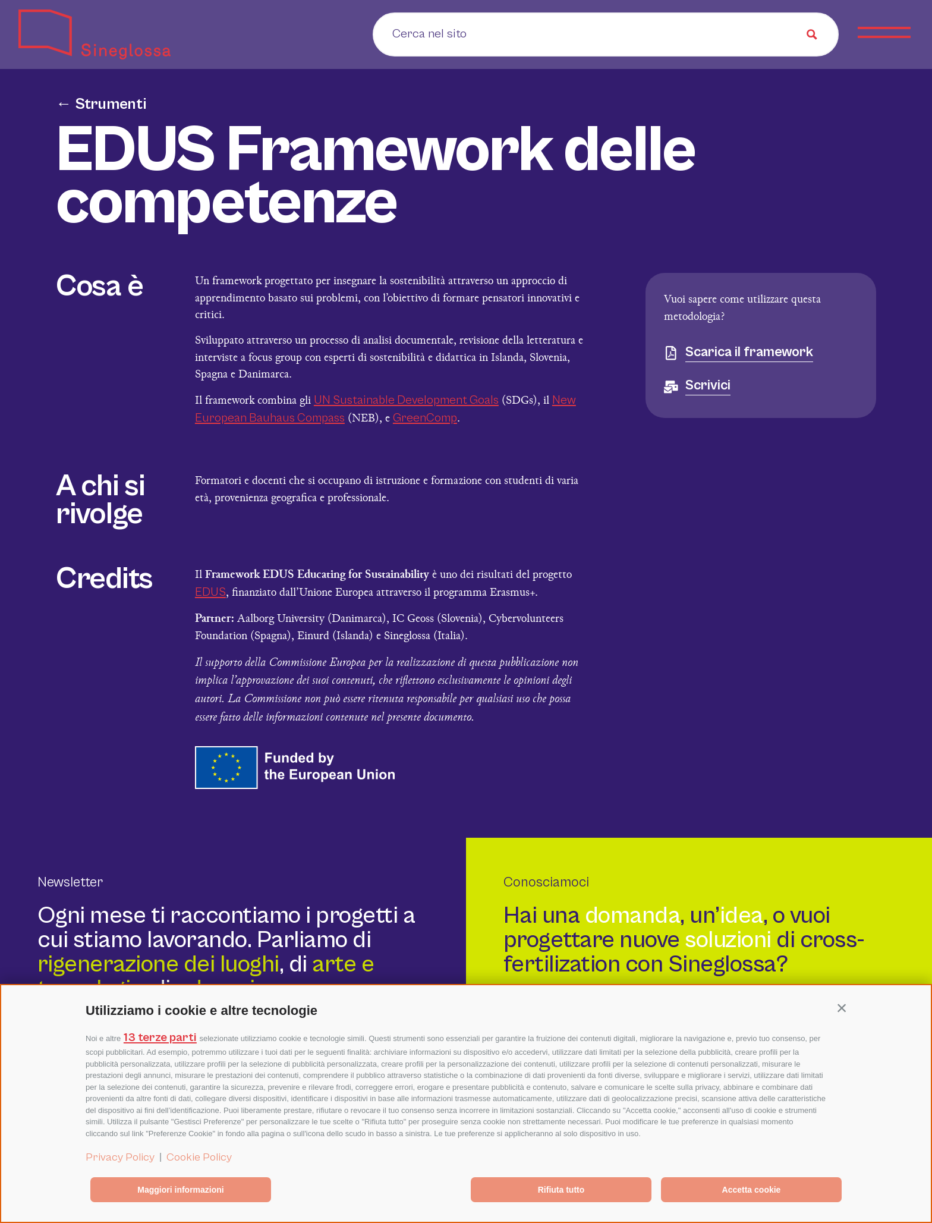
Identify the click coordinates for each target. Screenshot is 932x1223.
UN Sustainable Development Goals (406, 400)
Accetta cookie (751, 1189)
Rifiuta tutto (561, 1189)
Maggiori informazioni (180, 1189)
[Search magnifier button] (812, 34)
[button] (841, 1008)
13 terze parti (160, 1037)
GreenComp (425, 418)
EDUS (210, 592)
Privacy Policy (120, 1157)
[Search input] (466, 33)
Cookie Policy (199, 1157)
